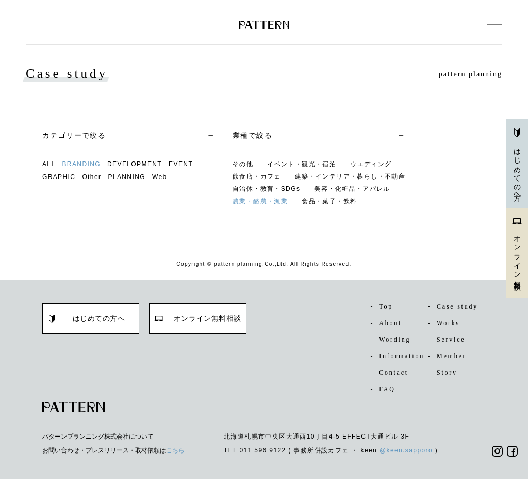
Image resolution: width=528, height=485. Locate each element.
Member (449, 356)
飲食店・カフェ (257, 176)
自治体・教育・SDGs (266, 189)
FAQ (383, 395)
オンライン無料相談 (517, 252)
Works (446, 323)
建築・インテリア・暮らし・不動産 (350, 176)
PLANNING (126, 177)
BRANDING (81, 164)
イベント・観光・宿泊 (301, 164)
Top (382, 306)
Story (444, 379)
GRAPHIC (58, 177)
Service (448, 339)
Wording (392, 339)
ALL (49, 164)
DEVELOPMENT (134, 164)
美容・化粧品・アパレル (352, 189)
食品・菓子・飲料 (329, 201)
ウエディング (370, 164)
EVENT (181, 164)
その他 (243, 164)
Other (91, 177)
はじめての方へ (517, 163)
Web (159, 177)
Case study (456, 306)
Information (395, 359)
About (387, 323)
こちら (175, 456)
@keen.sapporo (406, 456)
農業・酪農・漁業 (260, 201)
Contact (392, 379)
